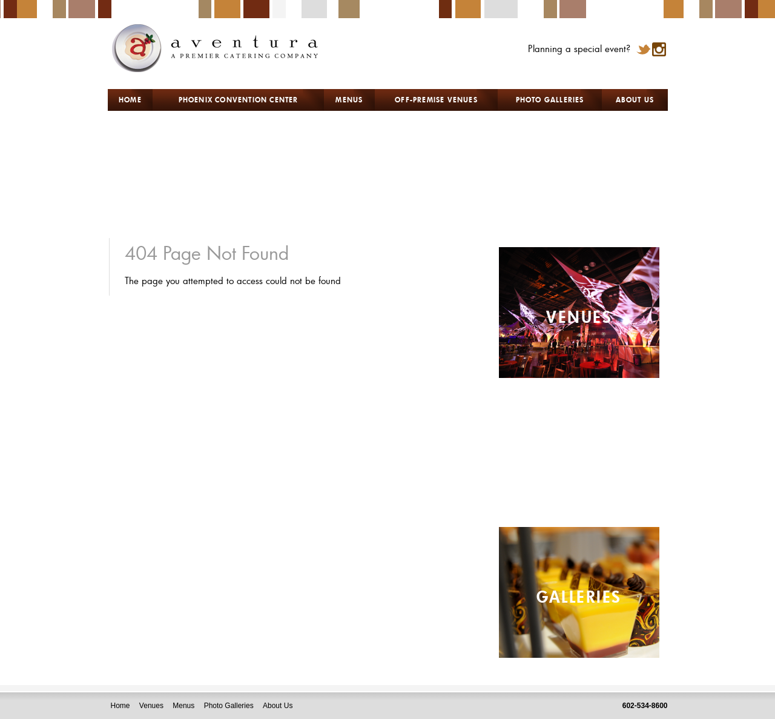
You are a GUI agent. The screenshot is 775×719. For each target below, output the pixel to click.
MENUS (349, 99)
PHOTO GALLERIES (550, 99)
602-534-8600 (645, 705)
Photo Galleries (229, 705)
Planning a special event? (579, 48)
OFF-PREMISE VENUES (436, 99)
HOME (130, 99)
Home (120, 705)
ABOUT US (635, 99)
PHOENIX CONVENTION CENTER (238, 99)
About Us (277, 705)
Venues (151, 705)
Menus (183, 705)
